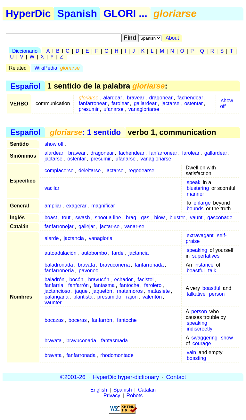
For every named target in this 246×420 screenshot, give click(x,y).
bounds (195, 208)
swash (82, 217)
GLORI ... (125, 13)
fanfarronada (149, 265)
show (227, 337)
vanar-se (134, 226)
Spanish (77, 13)
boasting (196, 358)
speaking (197, 250)
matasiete (159, 291)
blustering (198, 188)
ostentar (193, 103)
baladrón (54, 279)
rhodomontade (117, 355)
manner (195, 194)
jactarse (170, 103)
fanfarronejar (59, 226)
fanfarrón (78, 285)
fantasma (104, 285)
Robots (135, 395)
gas (145, 217)
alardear (112, 97)
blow (159, 217)
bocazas (54, 320)
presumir (89, 109)
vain (191, 352)
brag (131, 217)
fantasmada (114, 340)
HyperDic (28, 13)
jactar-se (109, 226)
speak (194, 182)
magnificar (103, 205)
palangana (57, 296)
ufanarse (113, 109)
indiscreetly (199, 328)
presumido (109, 296)
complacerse (59, 170)
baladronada (59, 265)
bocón (77, 279)
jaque (81, 291)
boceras (78, 320)
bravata (86, 265)
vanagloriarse (143, 109)
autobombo (94, 253)
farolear (120, 103)
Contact (176, 377)
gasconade (219, 217)
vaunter (53, 302)
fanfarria (54, 285)
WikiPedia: (57, 68)
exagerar (76, 205)
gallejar (86, 226)
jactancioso (57, 291)
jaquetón (102, 291)
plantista (83, 296)
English (98, 390)
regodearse (141, 170)
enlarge (201, 203)
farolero (152, 285)
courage (202, 343)
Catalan (147, 390)
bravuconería (115, 265)
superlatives (205, 256)
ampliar (53, 205)
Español (25, 86)
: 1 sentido (85, 132)
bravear (135, 97)
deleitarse (89, 170)
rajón (132, 296)
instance (204, 265)
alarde (52, 238)
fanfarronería (59, 270)
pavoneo (88, 270)
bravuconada (81, 340)
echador (123, 279)
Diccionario (24, 51)
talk (212, 270)
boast (51, 217)
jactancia (74, 238)
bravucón (98, 279)
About (172, 38)
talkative (196, 294)
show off (226, 103)
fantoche (129, 285)
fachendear (190, 97)
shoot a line (108, 217)
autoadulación (61, 253)
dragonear (161, 97)
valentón (152, 296)
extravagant (200, 235)
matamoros (130, 291)
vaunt (196, 217)
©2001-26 (73, 377)
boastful (196, 270)
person (217, 294)
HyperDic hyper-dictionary (126, 377)
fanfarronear (93, 103)
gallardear (145, 103)
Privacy (111, 395)
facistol (146, 279)
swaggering (204, 337)
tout (66, 217)
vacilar (52, 188)
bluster (177, 217)
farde (117, 253)
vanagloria (100, 238)
